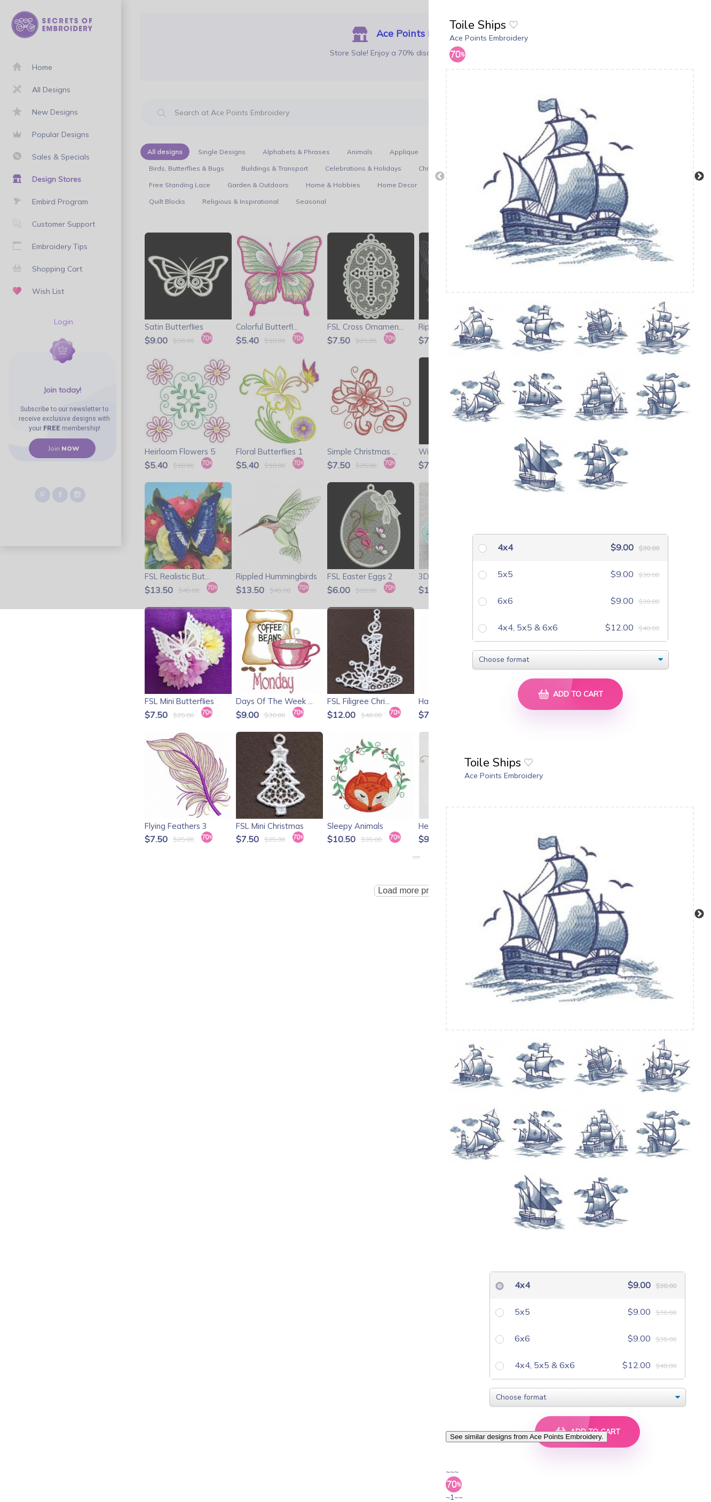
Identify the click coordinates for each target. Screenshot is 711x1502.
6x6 (504, 600)
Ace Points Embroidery (488, 38)
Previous (439, 176)
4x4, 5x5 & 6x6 (526, 627)
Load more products (416, 890)
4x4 (504, 547)
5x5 (504, 574)
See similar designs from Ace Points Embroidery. (526, 1437)
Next (699, 176)
